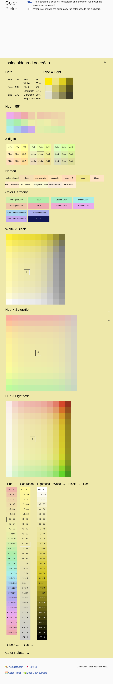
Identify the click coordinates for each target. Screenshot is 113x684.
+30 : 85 (12, 544)
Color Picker (13, 673)
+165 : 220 (11, 588)
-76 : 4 (42, 632)
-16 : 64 (42, 553)
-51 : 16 (25, 617)
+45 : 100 (12, 548)
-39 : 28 (25, 603)
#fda (17, 161)
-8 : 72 (42, 544)
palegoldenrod (12, 178)
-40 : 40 (42, 588)
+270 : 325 (11, 622)
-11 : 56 (25, 563)
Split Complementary (16, 213)
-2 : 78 (42, 529)
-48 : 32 (42, 598)
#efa (41, 147)
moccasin (55, 178)
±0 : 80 (42, 524)
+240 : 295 (11, 612)
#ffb (10, 147)
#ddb (57, 161)
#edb (33, 161)
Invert (38, 218)
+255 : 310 (11, 617)
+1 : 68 (25, 539)
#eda (40, 161)
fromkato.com (14, 667)
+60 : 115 (12, 553)
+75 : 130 (12, 558)
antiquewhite (54, 184)
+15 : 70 (12, 539)
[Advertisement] (57, 36)
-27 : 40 (25, 588)
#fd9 (24, 161)
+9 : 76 (25, 519)
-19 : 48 (25, 578)
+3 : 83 (42, 514)
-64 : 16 (42, 617)
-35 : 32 (25, 598)
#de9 (71, 154)
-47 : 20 (25, 612)
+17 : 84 (25, 509)
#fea (17, 154)
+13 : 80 (25, 514)
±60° (39, 200)
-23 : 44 (25, 583)
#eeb (33, 154)
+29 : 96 (25, 494)
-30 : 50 (42, 573)
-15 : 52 (25, 568)
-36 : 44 (42, 583)
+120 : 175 (11, 573)
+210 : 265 (11, 603)
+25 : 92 (25, 499)
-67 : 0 (25, 637)
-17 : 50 (25, 573)
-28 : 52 (42, 568)
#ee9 (47, 154)
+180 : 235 (11, 593)
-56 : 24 (42, 608)
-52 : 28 (42, 603)
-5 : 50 (12, 509)
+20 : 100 (42, 489)
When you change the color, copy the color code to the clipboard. (67, 9)
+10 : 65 (12, 534)
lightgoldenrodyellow (41, 184)
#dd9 (71, 161)
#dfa (64, 147)
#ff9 (24, 147)
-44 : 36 (42, 593)
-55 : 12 (25, 622)
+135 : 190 (11, 578)
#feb (10, 154)
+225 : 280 (11, 608)
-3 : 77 (42, 534)
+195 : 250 (11, 598)
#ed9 (47, 161)
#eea (40, 154)
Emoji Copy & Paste (35, 673)
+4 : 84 (42, 509)
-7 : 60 (25, 558)
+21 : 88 (25, 504)
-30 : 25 (12, 494)
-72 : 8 (42, 627)
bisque (97, 178)
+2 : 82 (42, 519)
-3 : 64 (25, 553)
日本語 (31, 667)
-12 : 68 (42, 548)
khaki (83, 178)
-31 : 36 (25, 593)
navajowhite (40, 178)
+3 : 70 (25, 529)
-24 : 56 (42, 563)
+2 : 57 (12, 524)
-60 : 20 (42, 612)
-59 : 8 (25, 627)
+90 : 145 (12, 563)
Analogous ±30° (16, 200)
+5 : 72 (25, 524)
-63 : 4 (25, 632)
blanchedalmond (12, 184)
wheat (26, 178)
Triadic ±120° (83, 200)
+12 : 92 (42, 499)
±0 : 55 (12, 519)
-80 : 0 (42, 637)
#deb (57, 154)
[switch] (30, 2)
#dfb (57, 147)
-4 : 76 (42, 539)
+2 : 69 (25, 534)
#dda (64, 161)
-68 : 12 (42, 622)
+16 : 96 (42, 494)
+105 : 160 (11, 568)
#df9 (71, 147)
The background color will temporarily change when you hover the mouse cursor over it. (67, 3)
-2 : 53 (12, 514)
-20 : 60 (42, 558)
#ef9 (48, 147)
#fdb (10, 161)
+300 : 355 (11, 632)
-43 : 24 (25, 608)
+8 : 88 (42, 504)
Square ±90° (61, 200)
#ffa (17, 147)
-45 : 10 (12, 489)
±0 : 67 (25, 544)
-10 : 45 (12, 504)
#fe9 (24, 154)
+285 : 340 (11, 627)
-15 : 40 (12, 499)
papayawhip (69, 184)
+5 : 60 (12, 529)
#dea (64, 154)
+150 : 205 (11, 583)
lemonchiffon (26, 184)
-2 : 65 (25, 548)
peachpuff (69, 178)
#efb (33, 147)
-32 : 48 (42, 578)
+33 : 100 (25, 489)
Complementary (39, 213)
